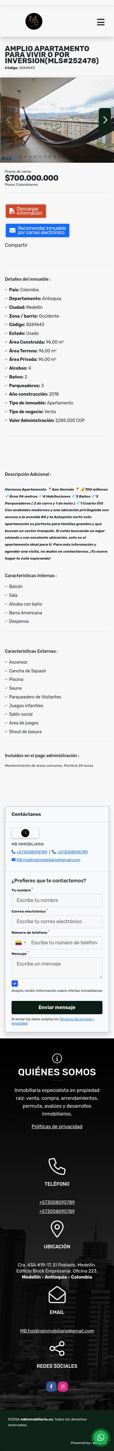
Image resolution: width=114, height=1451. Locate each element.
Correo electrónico (30, 911)
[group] (57, 119)
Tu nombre (22, 889)
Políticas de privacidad (57, 1126)
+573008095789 (31, 852)
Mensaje (20, 953)
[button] (16, 156)
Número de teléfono (30, 932)
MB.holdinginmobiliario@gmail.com (48, 860)
